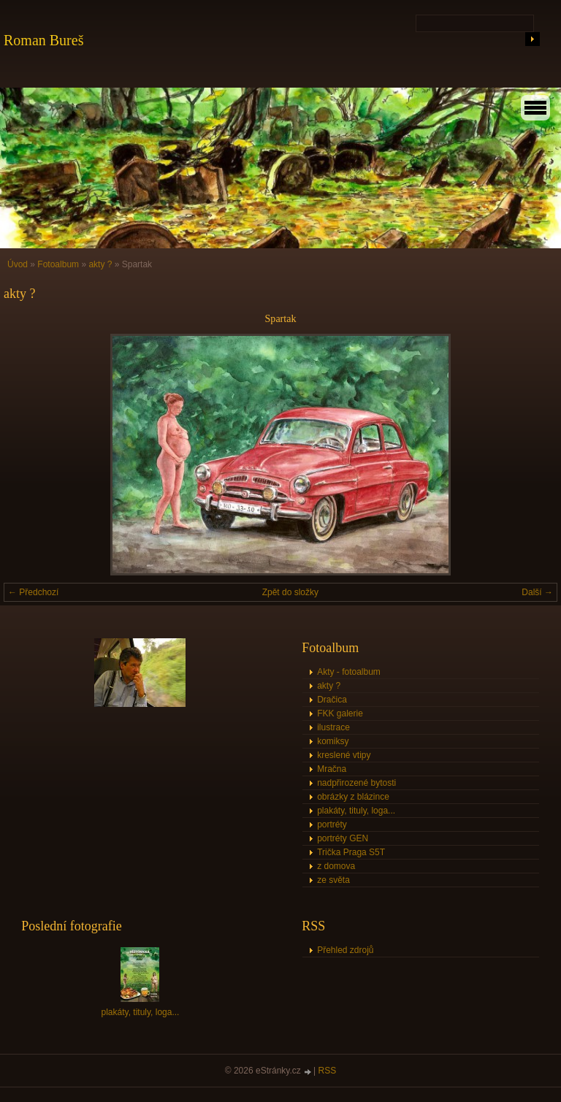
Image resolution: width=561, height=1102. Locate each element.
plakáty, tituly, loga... (356, 811)
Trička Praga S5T (351, 852)
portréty (332, 824)
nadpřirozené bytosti (356, 783)
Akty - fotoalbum (349, 672)
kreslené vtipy (343, 755)
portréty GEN (342, 838)
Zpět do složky (290, 592)
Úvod (17, 264)
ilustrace (333, 727)
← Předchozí (33, 592)
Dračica (332, 700)
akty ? (100, 264)
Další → (537, 592)
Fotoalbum (58, 264)
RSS (327, 1070)
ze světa (333, 880)
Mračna (331, 769)
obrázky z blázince (353, 797)
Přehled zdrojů (345, 950)
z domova (336, 866)
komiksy (332, 741)
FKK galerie (340, 713)
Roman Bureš (43, 40)
